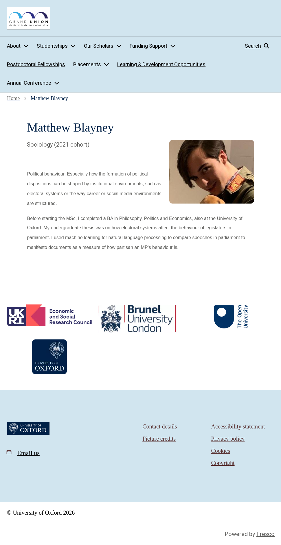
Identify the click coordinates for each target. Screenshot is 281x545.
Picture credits (159, 438)
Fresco (265, 534)
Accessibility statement (238, 426)
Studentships (52, 46)
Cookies (220, 451)
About (14, 46)
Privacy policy (228, 438)
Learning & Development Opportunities (161, 64)
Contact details (159, 426)
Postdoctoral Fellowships (36, 64)
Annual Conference (29, 83)
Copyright (222, 463)
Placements (87, 64)
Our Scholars (98, 46)
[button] (259, 46)
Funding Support (148, 46)
